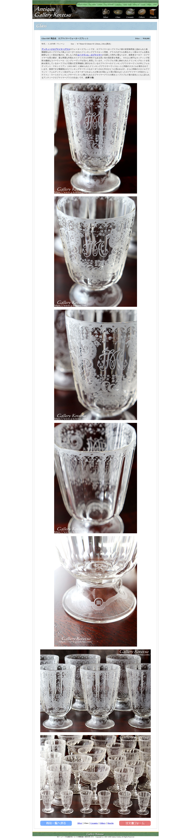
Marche (110, 823)
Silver (79, 823)
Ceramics (94, 823)
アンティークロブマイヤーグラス (56, 49)
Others (102, 823)
